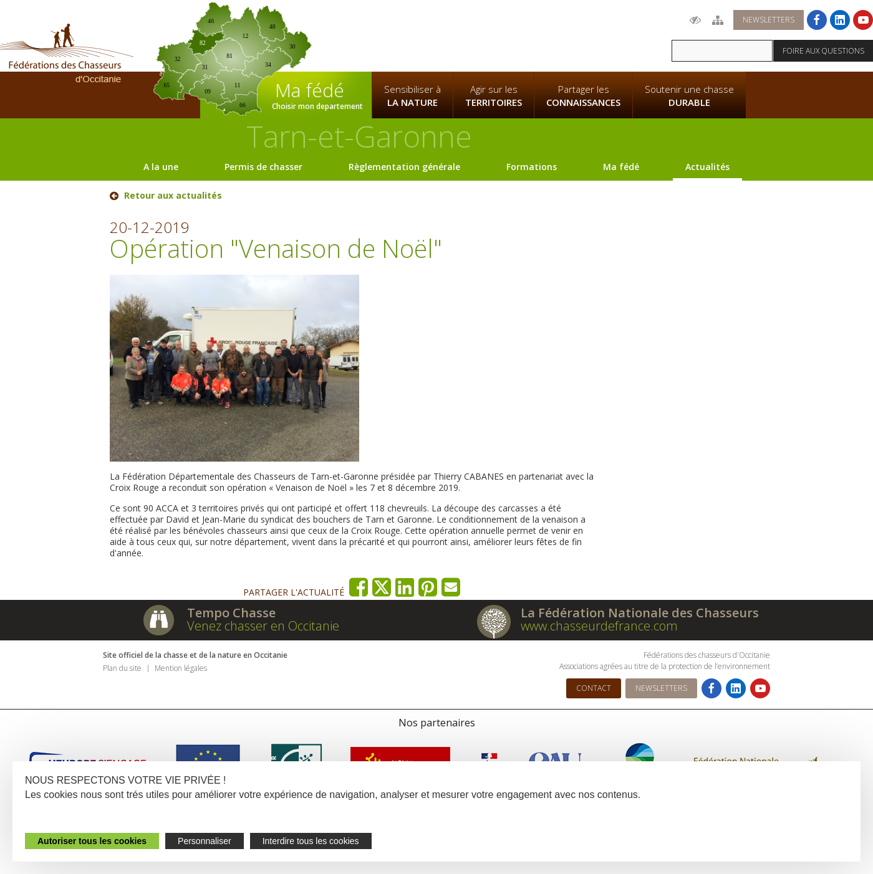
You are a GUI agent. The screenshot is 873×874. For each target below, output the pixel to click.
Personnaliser (204, 841)
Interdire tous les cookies (311, 841)
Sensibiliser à (412, 96)
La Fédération (412, 35)
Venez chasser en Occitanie (263, 625)
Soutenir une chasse (689, 96)
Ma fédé (621, 167)
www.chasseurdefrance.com (599, 625)
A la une (160, 167)
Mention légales (181, 668)
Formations (531, 167)
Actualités (707, 167)
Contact (593, 688)
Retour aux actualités (173, 195)
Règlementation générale (404, 167)
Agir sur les (493, 96)
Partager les (583, 96)
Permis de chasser (263, 167)
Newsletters (768, 19)
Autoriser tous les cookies (92, 841)
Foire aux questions (823, 50)
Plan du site (122, 668)
